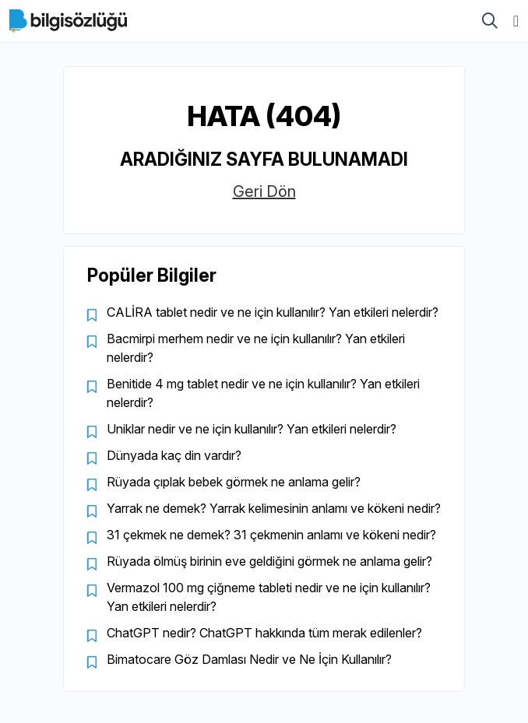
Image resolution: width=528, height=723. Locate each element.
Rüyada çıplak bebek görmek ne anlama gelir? (234, 482)
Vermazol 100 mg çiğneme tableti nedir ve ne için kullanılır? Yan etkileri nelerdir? (269, 597)
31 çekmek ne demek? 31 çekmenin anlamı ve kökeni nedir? (271, 534)
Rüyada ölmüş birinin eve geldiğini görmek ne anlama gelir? (269, 561)
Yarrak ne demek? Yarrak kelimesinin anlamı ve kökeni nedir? (274, 508)
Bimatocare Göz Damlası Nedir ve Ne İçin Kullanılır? (249, 659)
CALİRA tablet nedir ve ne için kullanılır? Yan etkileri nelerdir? (272, 312)
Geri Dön (264, 191)
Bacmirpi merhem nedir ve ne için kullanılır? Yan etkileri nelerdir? (256, 348)
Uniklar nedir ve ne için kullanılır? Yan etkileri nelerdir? (251, 429)
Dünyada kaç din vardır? (174, 455)
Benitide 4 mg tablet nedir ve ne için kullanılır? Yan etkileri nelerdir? (263, 393)
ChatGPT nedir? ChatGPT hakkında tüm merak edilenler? (264, 633)
